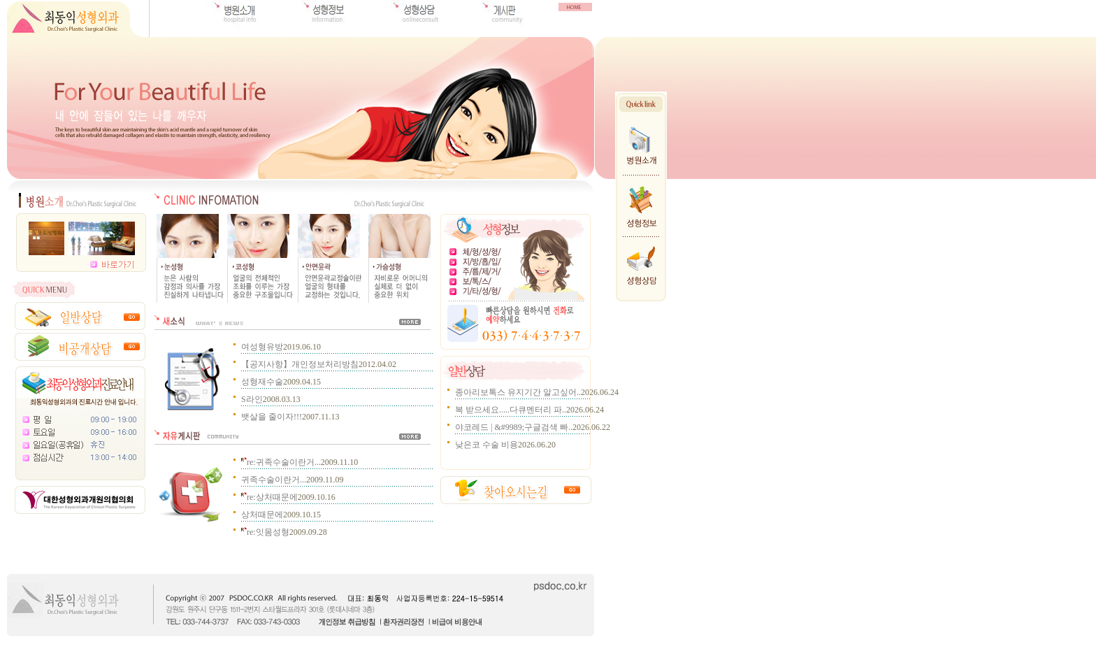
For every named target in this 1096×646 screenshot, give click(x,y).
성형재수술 (262, 382)
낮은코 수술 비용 (486, 445)
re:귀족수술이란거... (281, 462)
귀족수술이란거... (273, 479)
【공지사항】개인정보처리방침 (300, 364)
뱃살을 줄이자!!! (271, 417)
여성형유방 (262, 347)
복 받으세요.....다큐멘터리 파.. (510, 410)
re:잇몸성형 (265, 532)
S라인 (252, 399)
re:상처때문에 (269, 497)
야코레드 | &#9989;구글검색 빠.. (513, 427)
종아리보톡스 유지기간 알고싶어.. (518, 392)
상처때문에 (262, 514)
